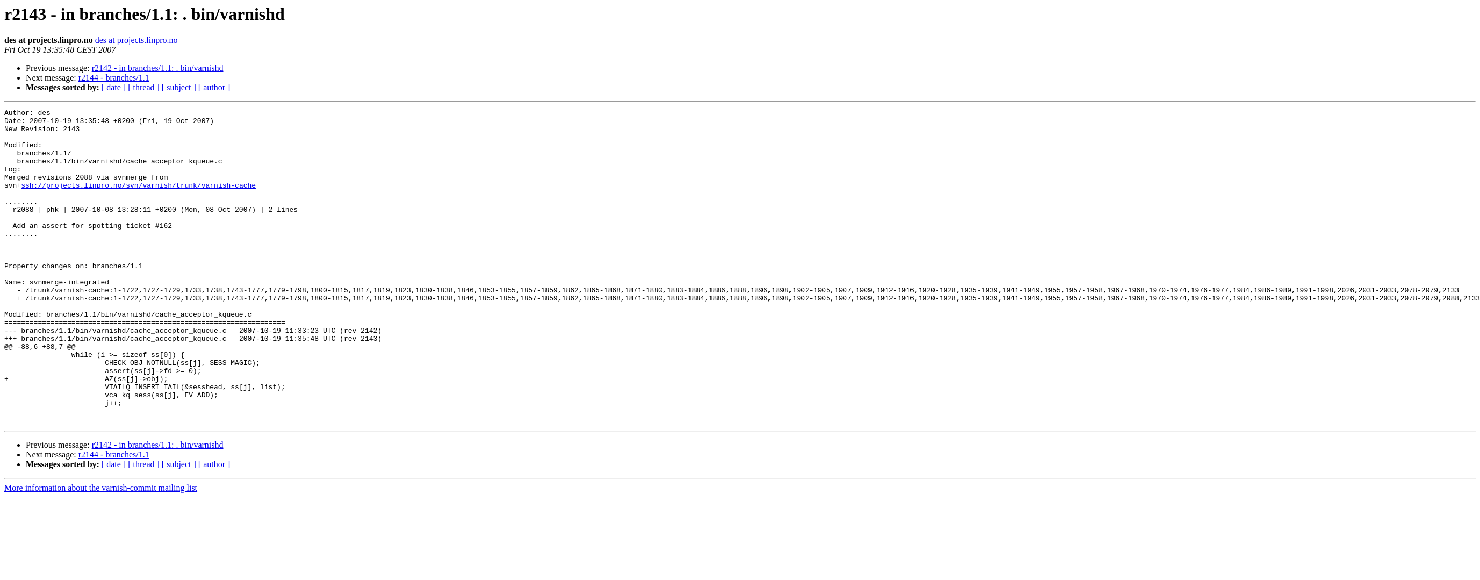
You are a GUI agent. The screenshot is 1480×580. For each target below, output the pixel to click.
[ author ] (214, 87)
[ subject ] (179, 87)
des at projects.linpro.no (136, 40)
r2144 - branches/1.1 (113, 77)
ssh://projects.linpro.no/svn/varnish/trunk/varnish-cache (138, 201)
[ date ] (114, 87)
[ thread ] (144, 87)
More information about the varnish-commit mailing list (100, 550)
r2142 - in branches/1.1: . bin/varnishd (158, 68)
